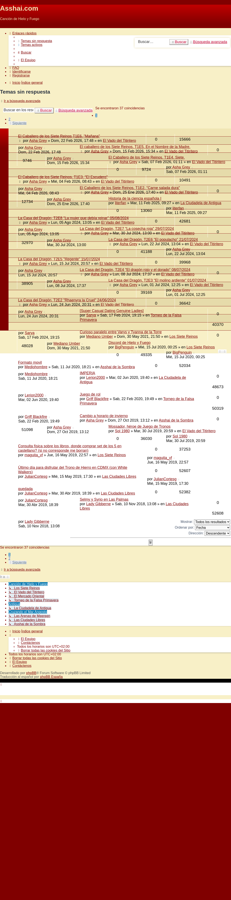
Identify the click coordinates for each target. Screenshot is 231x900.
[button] (18, 123)
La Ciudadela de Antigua (200, 203)
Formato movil (30, 362)
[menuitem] (34, 41)
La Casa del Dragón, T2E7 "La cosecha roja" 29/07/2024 (127, 229)
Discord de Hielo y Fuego (129, 343)
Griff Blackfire (97, 399)
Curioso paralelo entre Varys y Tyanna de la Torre (121, 332)
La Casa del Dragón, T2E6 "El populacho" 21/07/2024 (153, 239)
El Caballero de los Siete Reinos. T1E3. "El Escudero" (63, 177)
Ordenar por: (202, 527)
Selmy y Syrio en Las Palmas (104, 499)
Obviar (5, 26)
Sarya (91, 315)
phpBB (31, 673)
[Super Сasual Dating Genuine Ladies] (112, 311)
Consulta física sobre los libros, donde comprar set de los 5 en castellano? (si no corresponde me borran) (69, 448)
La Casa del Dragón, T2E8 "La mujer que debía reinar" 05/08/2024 (73, 218)
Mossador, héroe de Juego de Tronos (139, 426)
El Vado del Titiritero (181, 151)
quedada (25, 489)
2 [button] (9, 119)
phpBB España (51, 677)
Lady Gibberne (98, 504)
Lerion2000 (95, 377)
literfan (120, 203)
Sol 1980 (122, 431)
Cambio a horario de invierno (104, 416)
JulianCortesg (35, 476)
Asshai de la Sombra (117, 367)
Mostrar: (205, 521)
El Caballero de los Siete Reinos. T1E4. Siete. (146, 157)
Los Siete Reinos (184, 336)
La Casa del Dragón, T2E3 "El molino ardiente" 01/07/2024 (157, 280)
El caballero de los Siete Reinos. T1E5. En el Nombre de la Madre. (135, 147)
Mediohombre (35, 367)
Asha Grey (33, 147)
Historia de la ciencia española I (134, 198)
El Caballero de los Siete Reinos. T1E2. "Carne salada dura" (130, 188)
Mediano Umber (99, 336)
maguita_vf (33, 455)
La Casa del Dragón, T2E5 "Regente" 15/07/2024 (59, 259)
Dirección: (209, 533)
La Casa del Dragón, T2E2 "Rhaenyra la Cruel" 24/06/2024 (67, 300)
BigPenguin (124, 347)
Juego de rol (90, 394)
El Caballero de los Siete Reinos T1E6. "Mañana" (59, 136)
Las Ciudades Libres (119, 476)
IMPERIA (87, 373)
